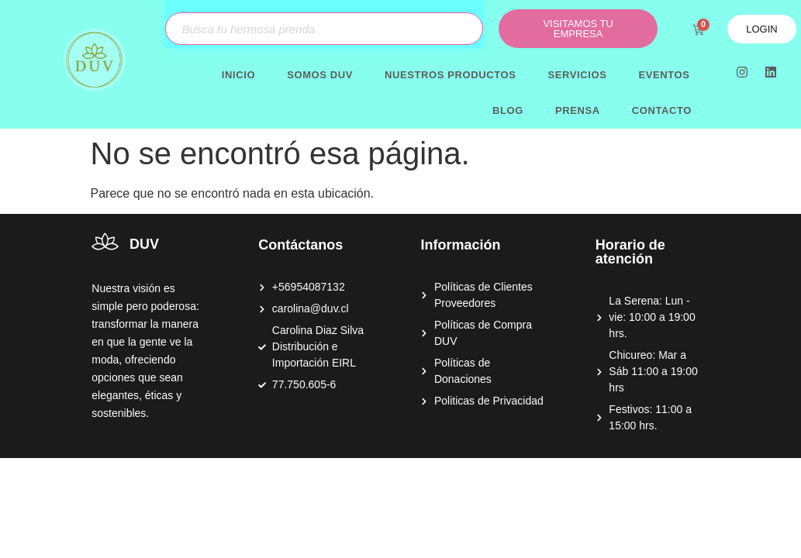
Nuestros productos (450, 75)
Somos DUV (320, 75)
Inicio (238, 75)
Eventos (663, 75)
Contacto (662, 110)
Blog (507, 110)
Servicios (577, 75)
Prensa (577, 110)
